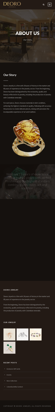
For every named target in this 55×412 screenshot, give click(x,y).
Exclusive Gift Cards (13, 369)
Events (9, 375)
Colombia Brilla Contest (15, 387)
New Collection (12, 381)
